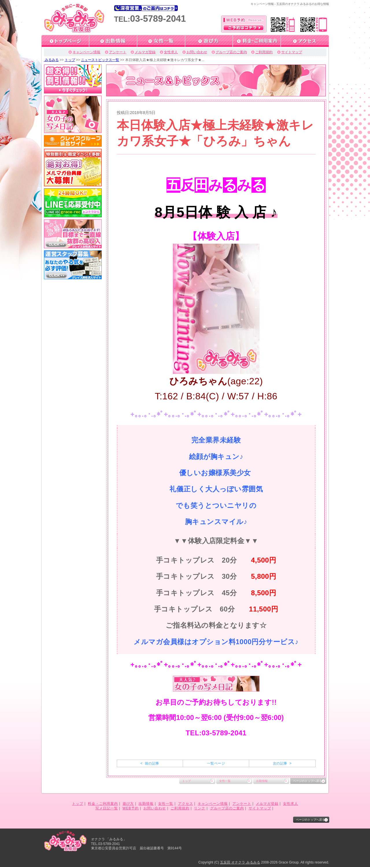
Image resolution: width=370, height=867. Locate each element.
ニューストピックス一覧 (100, 60)
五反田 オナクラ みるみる (240, 862)
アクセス (185, 804)
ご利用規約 (264, 52)
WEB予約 (131, 808)
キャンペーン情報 (86, 52)
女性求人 (171, 52)
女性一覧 (225, 780)
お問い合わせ (196, 52)
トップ (70, 60)
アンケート (117, 52)
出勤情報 (262, 780)
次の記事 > (282, 763)
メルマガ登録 (145, 52)
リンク (199, 808)
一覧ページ (216, 763)
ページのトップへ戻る (307, 780)
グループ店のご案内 (231, 52)
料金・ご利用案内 (103, 804)
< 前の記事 (149, 763)
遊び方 (128, 804)
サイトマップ (291, 52)
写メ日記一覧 (106, 808)
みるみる (51, 60)
